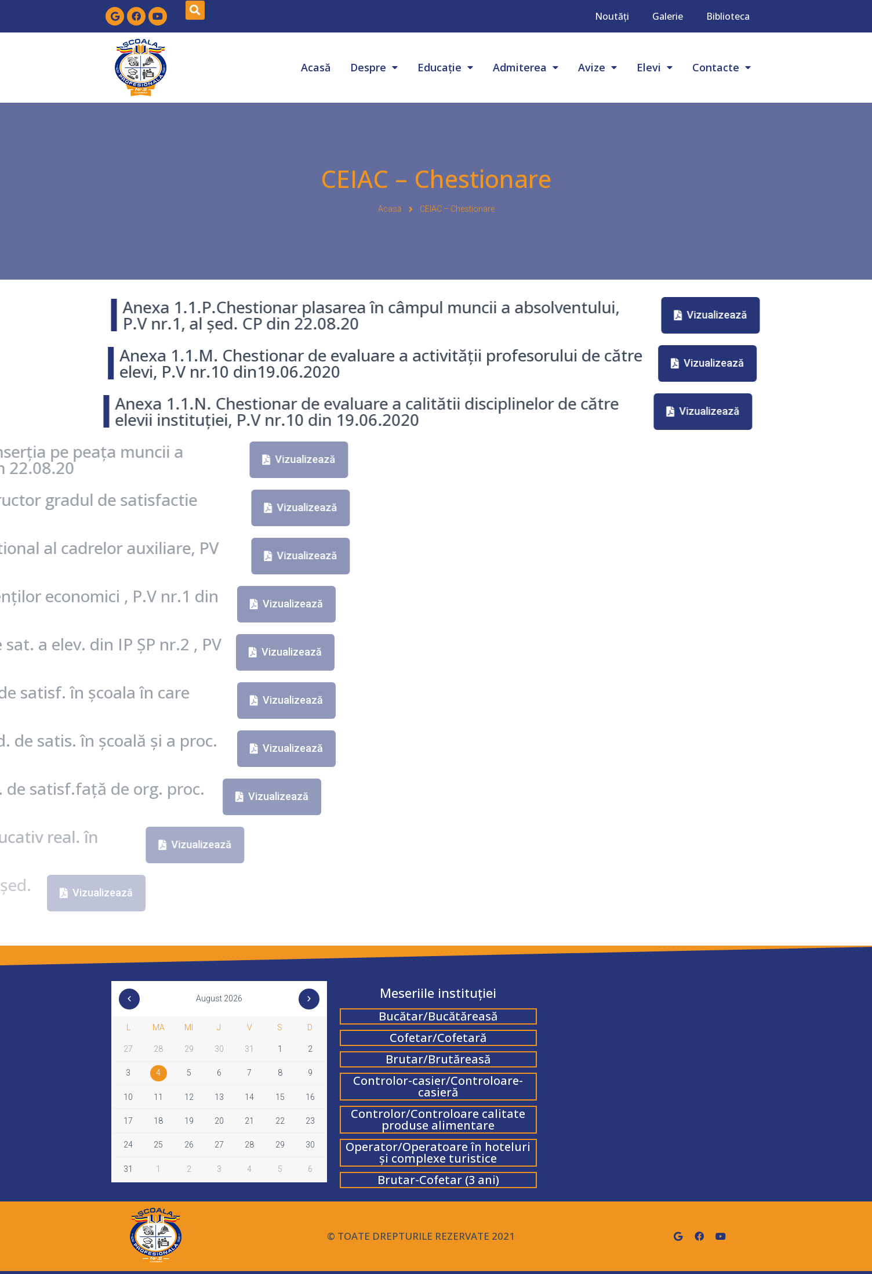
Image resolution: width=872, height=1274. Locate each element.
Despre (374, 67)
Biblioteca (728, 16)
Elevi (655, 67)
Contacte (721, 67)
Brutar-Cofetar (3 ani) (438, 1180)
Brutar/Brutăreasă (438, 1059)
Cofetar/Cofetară (438, 1037)
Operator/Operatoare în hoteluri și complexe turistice (438, 1152)
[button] (272, 315)
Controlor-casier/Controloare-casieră (438, 1086)
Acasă (315, 67)
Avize (597, 67)
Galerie (667, 16)
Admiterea (525, 67)
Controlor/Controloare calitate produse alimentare (438, 1119)
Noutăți (612, 16)
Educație (445, 67)
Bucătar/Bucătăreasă (438, 1016)
